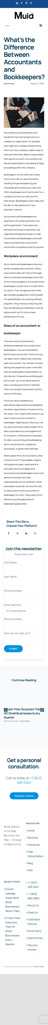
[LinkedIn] (26, 533)
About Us (33, 905)
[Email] (35, 533)
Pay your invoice (33, 947)
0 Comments (24, 721)
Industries (34, 844)
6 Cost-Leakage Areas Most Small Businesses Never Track (12, 900)
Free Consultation (35, 854)
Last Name (10, 576)
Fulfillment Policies (34, 922)
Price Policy (35, 931)
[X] (17, 533)
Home (31, 830)
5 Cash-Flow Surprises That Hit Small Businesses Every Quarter (22, 713)
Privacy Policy (38, 966)
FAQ (30, 870)
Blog (30, 863)
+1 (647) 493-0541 (33, 885)
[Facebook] (8, 533)
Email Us (33, 912)
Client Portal (35, 938)
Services (33, 837)
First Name (10, 562)
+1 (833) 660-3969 (33, 896)
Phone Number (13, 590)
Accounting (9, 83)
